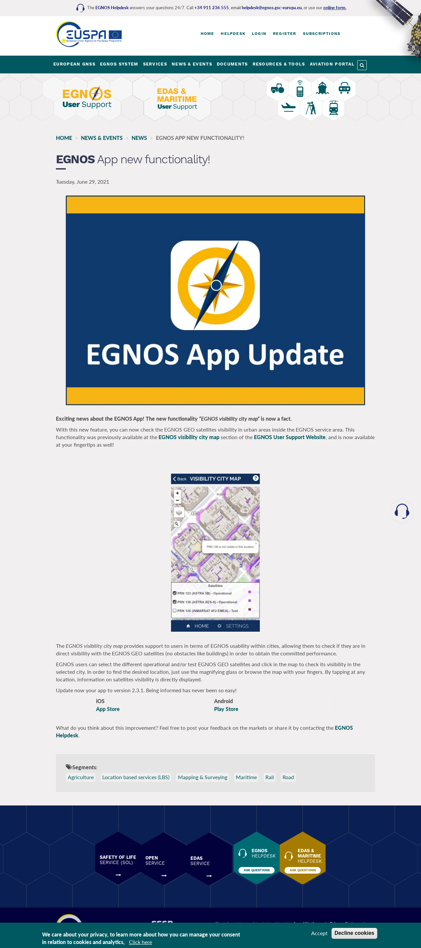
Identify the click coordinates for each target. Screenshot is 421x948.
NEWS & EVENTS (192, 64)
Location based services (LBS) (135, 777)
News (139, 138)
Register (284, 33)
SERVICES (155, 64)
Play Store (226, 709)
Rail (269, 777)
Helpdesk (233, 33)
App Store (108, 709)
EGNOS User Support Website (290, 437)
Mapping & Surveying (202, 777)
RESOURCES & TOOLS (279, 64)
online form (334, 7)
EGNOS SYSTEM (119, 64)
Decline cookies (354, 933)
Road (288, 777)
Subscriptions (322, 33)
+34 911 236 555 (211, 7)
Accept (319, 933)
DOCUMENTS (232, 64)
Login (259, 33)
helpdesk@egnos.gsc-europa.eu (272, 7)
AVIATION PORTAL (332, 64)
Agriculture (81, 777)
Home (207, 33)
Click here (140, 942)
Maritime (246, 777)
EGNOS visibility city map (189, 437)
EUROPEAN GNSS (74, 64)
